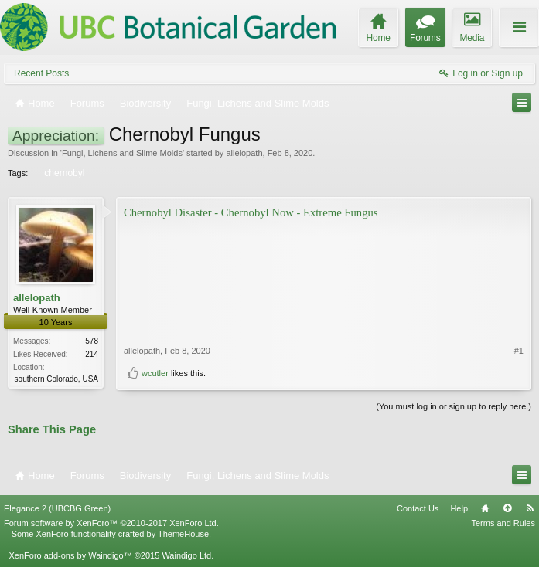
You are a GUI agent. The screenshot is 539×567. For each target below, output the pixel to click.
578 (91, 341)
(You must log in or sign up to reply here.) (453, 406)
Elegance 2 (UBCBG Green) (57, 508)
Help (459, 508)
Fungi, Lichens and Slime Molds (122, 153)
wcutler (155, 373)
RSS (529, 508)
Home (484, 508)
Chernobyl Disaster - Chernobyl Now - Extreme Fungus (251, 212)
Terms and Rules (503, 523)
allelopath (244, 153)
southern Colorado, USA (56, 379)
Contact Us (417, 508)
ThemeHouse (183, 533)
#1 (519, 350)
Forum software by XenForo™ (111, 523)
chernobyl (63, 173)
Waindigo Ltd (186, 555)
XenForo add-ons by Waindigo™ (70, 555)
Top (507, 508)
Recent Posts (41, 73)
